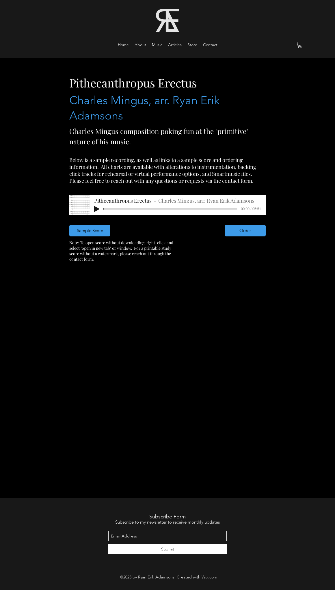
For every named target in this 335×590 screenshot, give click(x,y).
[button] (157, 44)
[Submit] (167, 549)
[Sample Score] (89, 230)
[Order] (245, 230)
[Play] (96, 209)
